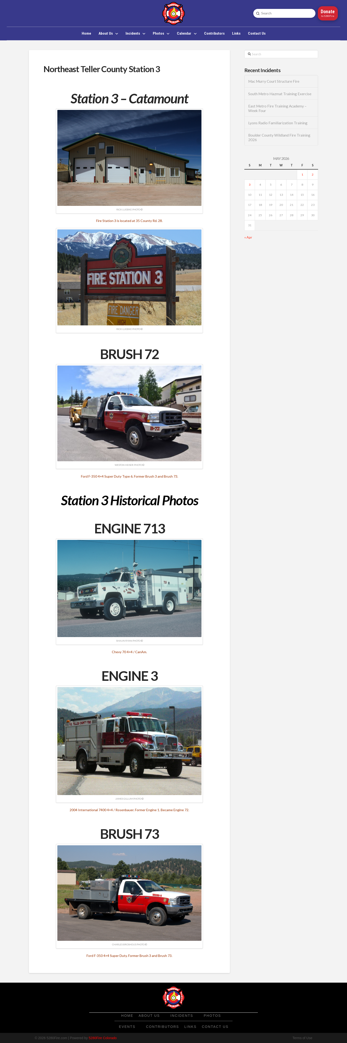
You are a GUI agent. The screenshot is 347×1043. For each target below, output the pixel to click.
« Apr (248, 237)
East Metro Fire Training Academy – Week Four (277, 108)
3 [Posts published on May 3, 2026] (249, 184)
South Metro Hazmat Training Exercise (279, 94)
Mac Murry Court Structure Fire (273, 81)
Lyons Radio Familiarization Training (277, 123)
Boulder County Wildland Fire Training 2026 (279, 137)
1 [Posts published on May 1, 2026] (302, 174)
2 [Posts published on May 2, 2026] (313, 174)
